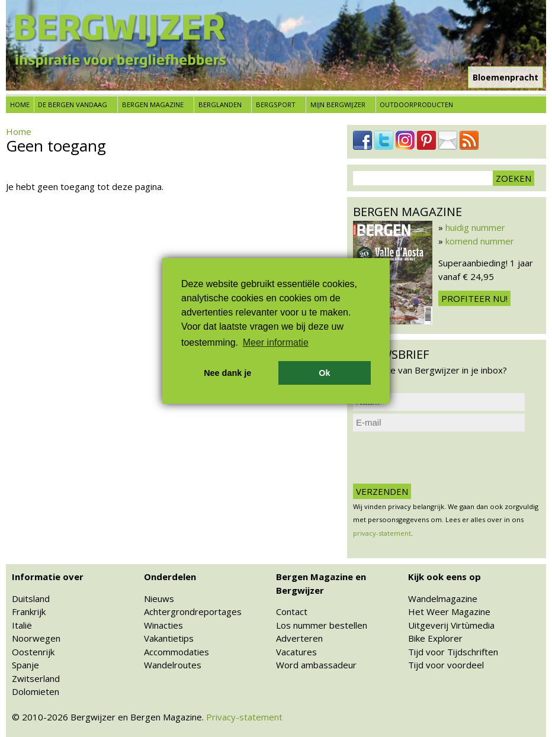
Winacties (163, 625)
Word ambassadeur (316, 665)
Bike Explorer (435, 638)
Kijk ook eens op (444, 576)
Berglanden (220, 104)
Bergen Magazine (153, 104)
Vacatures (296, 652)
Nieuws (159, 598)
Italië (22, 625)
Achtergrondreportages (193, 611)
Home (20, 104)
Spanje (25, 665)
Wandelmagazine (442, 598)
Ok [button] (324, 373)
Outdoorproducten (416, 104)
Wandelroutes (172, 665)
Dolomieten (35, 691)
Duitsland (31, 598)
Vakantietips (169, 638)
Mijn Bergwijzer (337, 104)
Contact (291, 611)
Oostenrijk (33, 652)
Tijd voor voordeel (446, 665)
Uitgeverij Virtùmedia (451, 625)
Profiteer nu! (474, 298)
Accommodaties (176, 652)
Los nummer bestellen (321, 625)
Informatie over (48, 576)
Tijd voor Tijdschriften (453, 652)
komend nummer (479, 241)
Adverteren (299, 638)
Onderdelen (170, 576)
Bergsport (276, 104)
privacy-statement (382, 533)
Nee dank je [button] (227, 373)
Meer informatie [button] (276, 342)
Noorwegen (36, 638)
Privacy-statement (244, 717)
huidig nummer (475, 227)
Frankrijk (29, 611)
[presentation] (443, 458)
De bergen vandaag (72, 104)
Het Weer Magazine (449, 611)
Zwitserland (36, 678)
